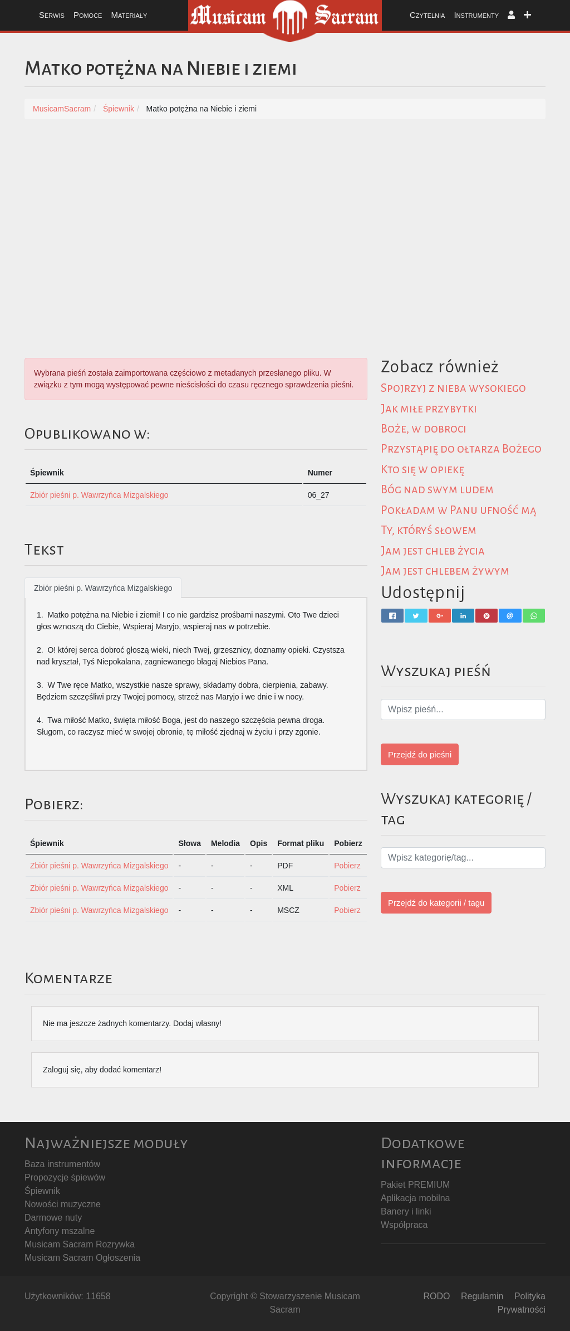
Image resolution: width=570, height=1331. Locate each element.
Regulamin (482, 1296)
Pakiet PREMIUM (415, 1184)
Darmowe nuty (53, 1217)
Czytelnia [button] (427, 15)
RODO (437, 1296)
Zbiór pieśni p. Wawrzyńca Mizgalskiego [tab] (103, 588)
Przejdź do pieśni (419, 752)
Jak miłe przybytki (430, 408)
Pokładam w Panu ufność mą (459, 509)
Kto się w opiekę (423, 468)
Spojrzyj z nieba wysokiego (454, 388)
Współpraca (404, 1225)
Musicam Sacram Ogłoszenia (82, 1257)
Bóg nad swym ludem (438, 489)
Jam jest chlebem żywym (446, 569)
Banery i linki (406, 1211)
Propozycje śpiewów (64, 1177)
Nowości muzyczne (62, 1204)
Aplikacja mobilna (415, 1198)
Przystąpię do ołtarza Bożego (462, 448)
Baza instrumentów (62, 1164)
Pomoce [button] (87, 15)
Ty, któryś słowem (430, 529)
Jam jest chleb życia (434, 549)
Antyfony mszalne (59, 1231)
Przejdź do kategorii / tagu (436, 901)
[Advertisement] (285, 214)
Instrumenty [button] (476, 15)
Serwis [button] (52, 15)
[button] (511, 15)
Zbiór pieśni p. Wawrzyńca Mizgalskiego (99, 494)
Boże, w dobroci (424, 428)
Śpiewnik (42, 1191)
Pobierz (347, 865)
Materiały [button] (129, 15)
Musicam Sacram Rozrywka (79, 1244)
